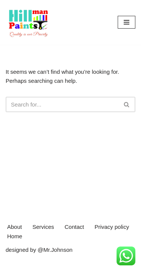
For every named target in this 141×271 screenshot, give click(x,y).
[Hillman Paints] (28, 22)
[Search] (62, 104)
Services (43, 227)
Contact (74, 227)
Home (14, 236)
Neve (12, 263)
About (14, 227)
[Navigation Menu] (126, 22)
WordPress (69, 263)
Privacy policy (111, 227)
